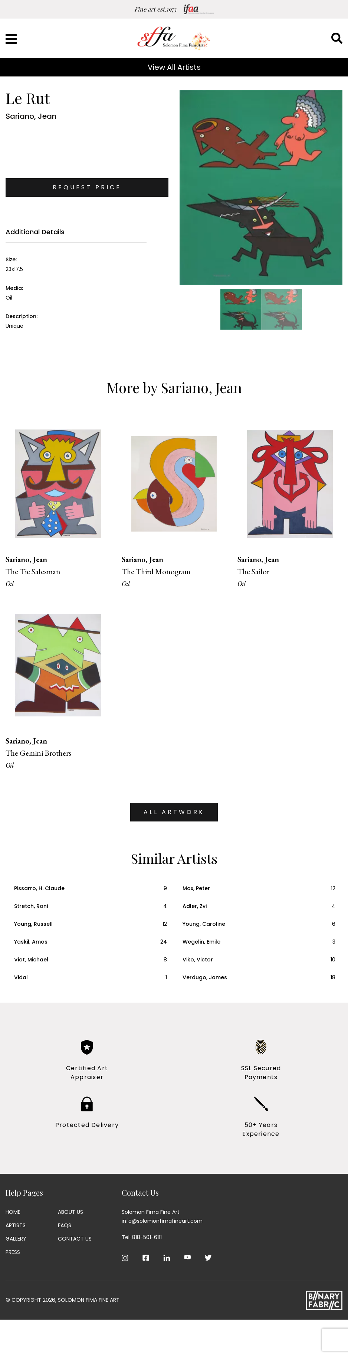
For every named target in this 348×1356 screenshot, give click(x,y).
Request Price (87, 187)
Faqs (64, 1225)
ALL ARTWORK (174, 812)
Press (13, 1252)
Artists (16, 1225)
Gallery (16, 1238)
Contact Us (75, 1238)
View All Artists (174, 67)
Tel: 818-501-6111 (142, 1237)
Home (13, 1212)
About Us (70, 1212)
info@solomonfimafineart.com (162, 1221)
